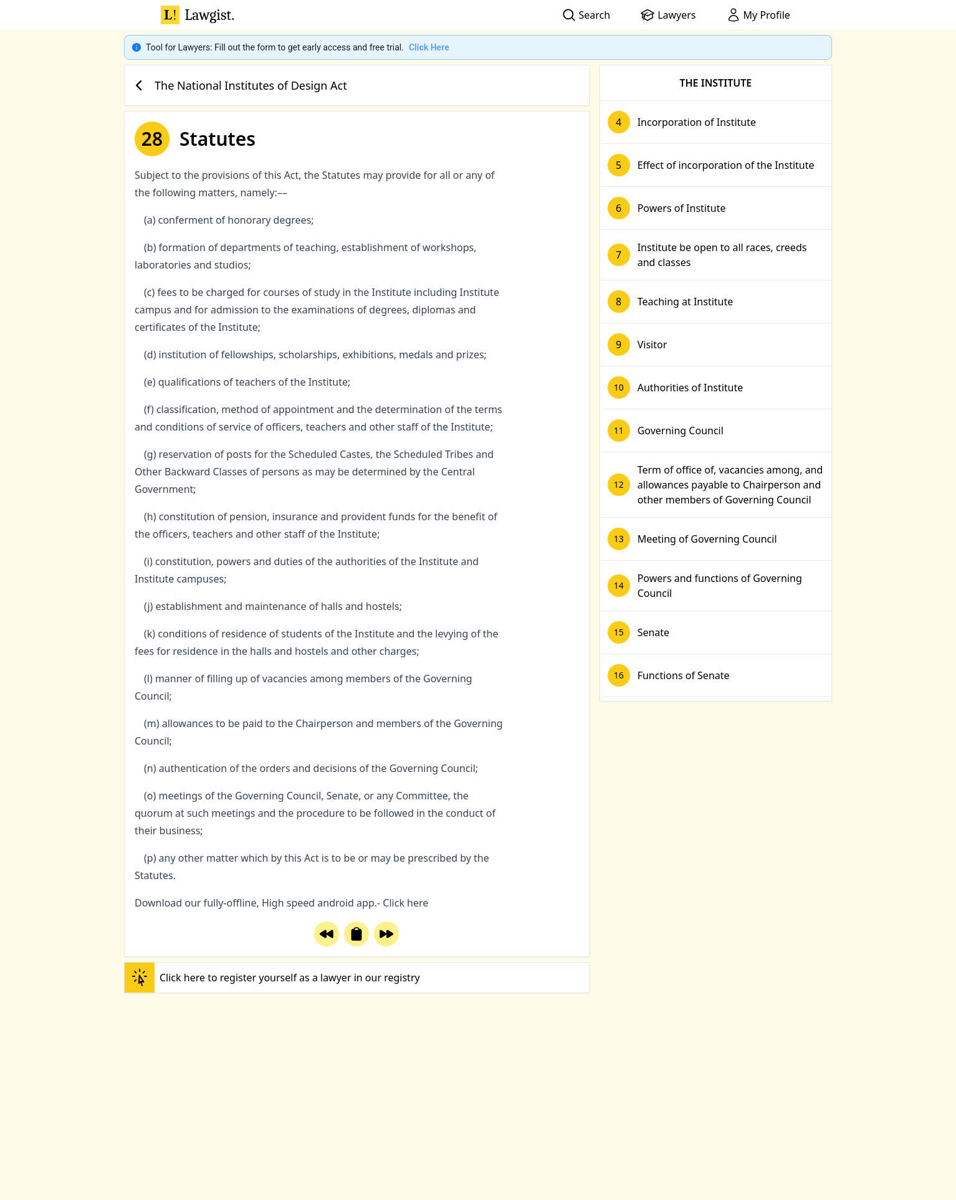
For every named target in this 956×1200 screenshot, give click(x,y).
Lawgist (197, 15)
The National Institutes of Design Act (238, 85)
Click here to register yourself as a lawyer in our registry (272, 978)
